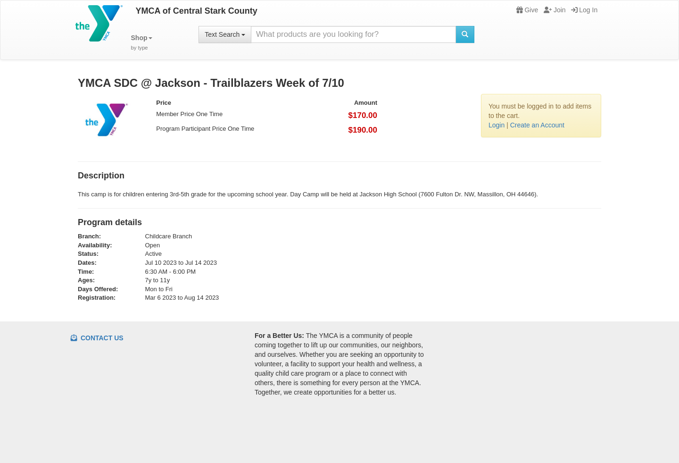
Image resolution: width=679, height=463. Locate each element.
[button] (141, 42)
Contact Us (97, 338)
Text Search (225, 34)
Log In (584, 10)
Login (497, 125)
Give (527, 10)
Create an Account (537, 125)
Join (555, 10)
